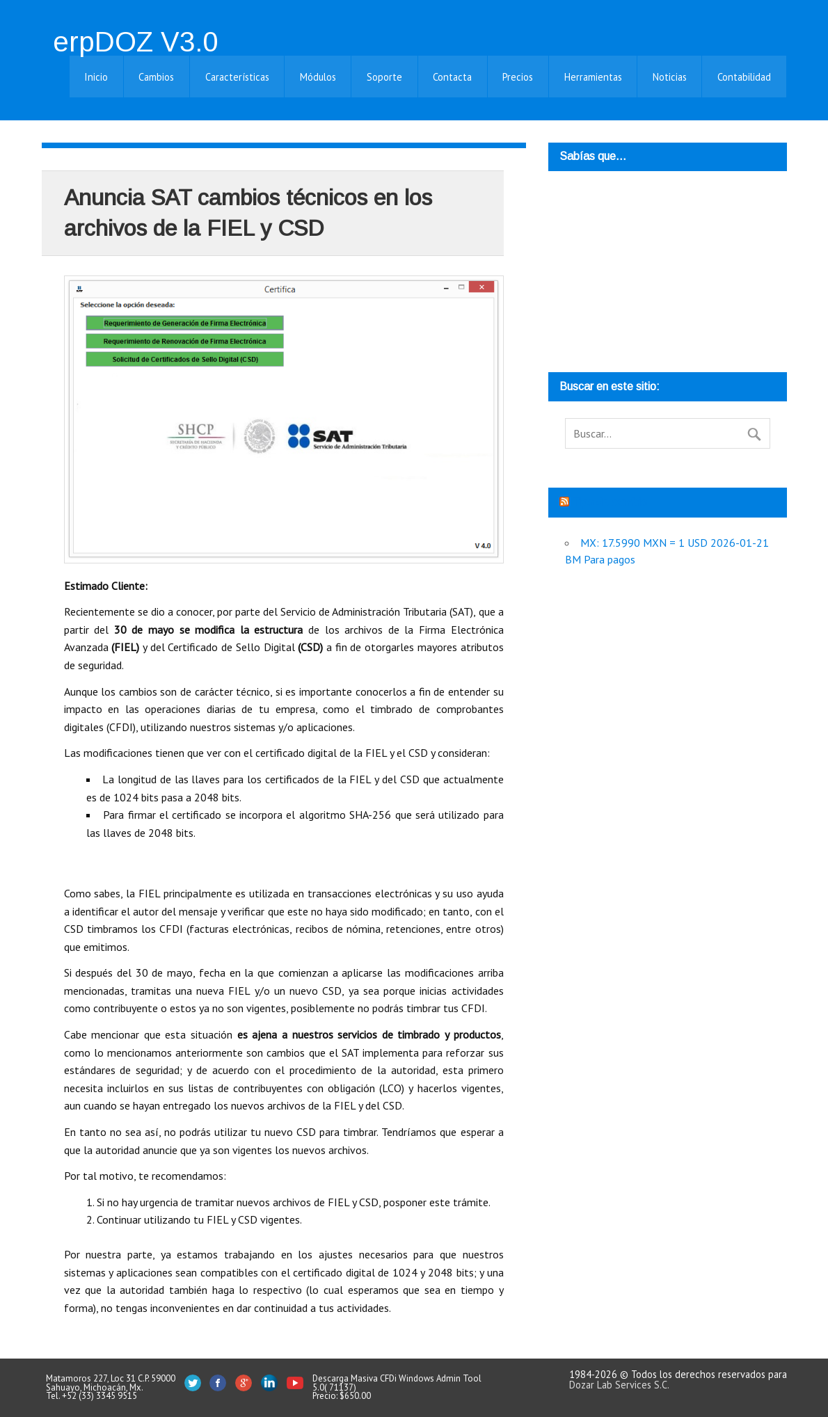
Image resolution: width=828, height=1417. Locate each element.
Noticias (670, 76)
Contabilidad (744, 76)
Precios (517, 76)
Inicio (96, 76)
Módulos (318, 76)
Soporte (384, 76)
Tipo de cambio (609, 503)
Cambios (156, 76)
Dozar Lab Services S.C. (619, 1384)
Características (237, 76)
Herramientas (593, 76)
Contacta (452, 76)
